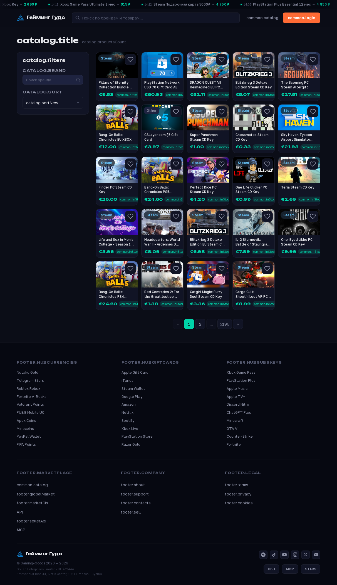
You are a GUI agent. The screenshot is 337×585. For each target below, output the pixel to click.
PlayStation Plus (241, 380)
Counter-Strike (240, 436)
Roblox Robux (28, 388)
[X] (305, 555)
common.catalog (262, 17)
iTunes (127, 380)
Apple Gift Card (135, 372)
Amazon (129, 404)
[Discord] (316, 555)
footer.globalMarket (36, 494)
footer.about (133, 484)
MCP (21, 529)
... (211, 324)
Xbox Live (130, 428)
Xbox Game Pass (241, 372)
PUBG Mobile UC (30, 412)
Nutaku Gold (27, 372)
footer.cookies (239, 502)
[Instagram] (295, 555)
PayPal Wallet (29, 436)
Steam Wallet (133, 388)
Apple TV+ (236, 396)
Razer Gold (131, 444)
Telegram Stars (30, 380)
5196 (224, 324)
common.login (301, 17)
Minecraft (235, 420)
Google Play (132, 396)
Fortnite (234, 444)
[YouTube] (284, 555)
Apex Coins (26, 420)
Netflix (127, 412)
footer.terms (236, 484)
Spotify (128, 420)
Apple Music (237, 388)
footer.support (135, 494)
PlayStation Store (137, 436)
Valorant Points (30, 404)
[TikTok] (274, 555)
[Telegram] (263, 555)
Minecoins (25, 428)
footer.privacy (238, 494)
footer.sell (131, 512)
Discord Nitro (238, 404)
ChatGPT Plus (239, 412)
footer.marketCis (32, 502)
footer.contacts (136, 502)
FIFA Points (26, 444)
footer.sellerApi (31, 521)
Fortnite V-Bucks (31, 396)
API (20, 512)
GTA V (232, 428)
